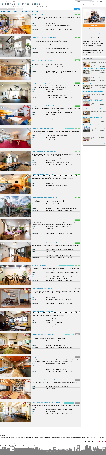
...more (104, 143)
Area (87, 4)
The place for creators (69, 402)
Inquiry (30, 445)
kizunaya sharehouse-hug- (39, 14)
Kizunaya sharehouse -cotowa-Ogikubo (42, 288)
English (103, 441)
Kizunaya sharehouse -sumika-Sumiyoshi (42, 174)
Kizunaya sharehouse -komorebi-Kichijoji (42, 311)
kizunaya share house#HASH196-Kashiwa (42, 60)
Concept (92, 4)
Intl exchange (62, 265)
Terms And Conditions (9, 445)
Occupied (77, 288)
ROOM (11, 9)
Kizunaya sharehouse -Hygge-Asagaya (42, 83)
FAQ (97, 4)
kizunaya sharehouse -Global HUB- (41, 265)
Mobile (26, 445)
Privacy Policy (18, 445)
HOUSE (4, 9)
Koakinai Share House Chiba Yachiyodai (42, 128)
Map (83, 4)
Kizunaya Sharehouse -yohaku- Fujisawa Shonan (44, 106)
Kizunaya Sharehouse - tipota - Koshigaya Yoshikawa (45, 379)
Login (101, 1)
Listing (74, 11)
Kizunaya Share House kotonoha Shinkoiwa (43, 334)
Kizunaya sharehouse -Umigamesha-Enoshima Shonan (46, 402)
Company (2, 445)
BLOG (101, 4)
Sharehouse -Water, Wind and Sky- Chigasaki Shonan (46, 220)
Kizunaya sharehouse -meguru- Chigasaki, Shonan (45, 151)
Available (77, 14)
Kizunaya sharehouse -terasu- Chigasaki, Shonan (44, 197)
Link (23, 445)
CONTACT (94, 25)
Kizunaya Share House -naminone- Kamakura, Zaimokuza (47, 242)
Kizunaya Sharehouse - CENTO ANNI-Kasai (43, 357)
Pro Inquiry (35, 445)
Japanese (97, 441)
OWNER (19, 9)
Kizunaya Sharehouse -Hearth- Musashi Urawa (44, 37)
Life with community (70, 128)
